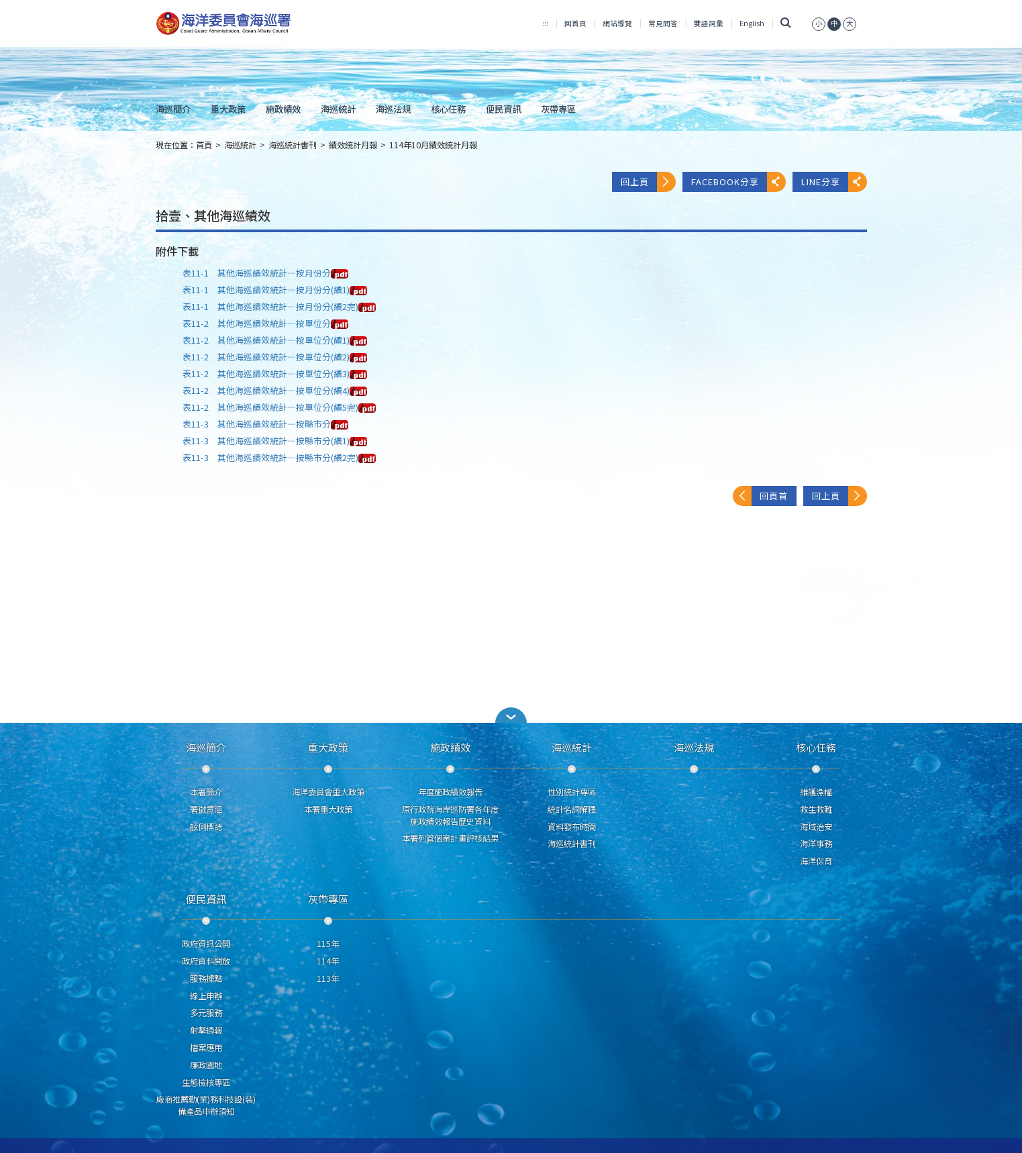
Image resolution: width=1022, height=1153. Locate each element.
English (751, 23)
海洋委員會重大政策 (328, 792)
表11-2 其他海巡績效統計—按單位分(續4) (275, 390)
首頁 (204, 145)
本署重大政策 (328, 809)
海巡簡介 (173, 108)
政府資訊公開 (206, 944)
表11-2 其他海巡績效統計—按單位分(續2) (275, 356)
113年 (328, 978)
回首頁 (575, 23)
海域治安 (816, 827)
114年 (328, 961)
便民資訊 (503, 108)
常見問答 (663, 23)
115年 (328, 944)
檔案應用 (206, 1048)
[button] (511, 715)
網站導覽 (617, 23)
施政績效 (283, 108)
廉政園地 (206, 1065)
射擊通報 (206, 1030)
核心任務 (448, 108)
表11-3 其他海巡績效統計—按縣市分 (265, 423)
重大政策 (228, 108)
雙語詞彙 (708, 23)
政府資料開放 (206, 961)
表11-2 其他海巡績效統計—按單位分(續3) (275, 373)
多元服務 (206, 1013)
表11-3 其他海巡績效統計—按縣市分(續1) (275, 440)
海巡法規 (393, 108)
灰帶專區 (558, 108)
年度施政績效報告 (450, 792)
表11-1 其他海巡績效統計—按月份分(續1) (275, 289)
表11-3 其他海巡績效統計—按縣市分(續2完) (279, 457)
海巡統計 (338, 108)
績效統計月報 (353, 145)
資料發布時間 (572, 827)
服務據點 (206, 978)
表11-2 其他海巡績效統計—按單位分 (265, 323)
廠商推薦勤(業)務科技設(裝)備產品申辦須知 (206, 1105)
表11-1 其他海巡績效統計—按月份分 (265, 272)
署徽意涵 (206, 809)
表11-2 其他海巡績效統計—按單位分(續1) (275, 340)
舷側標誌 (206, 827)
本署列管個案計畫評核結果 (450, 838)
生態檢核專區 (206, 1082)
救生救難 (816, 809)
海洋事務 (816, 844)
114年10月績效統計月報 (433, 145)
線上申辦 (206, 996)
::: (545, 23)
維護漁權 (816, 792)
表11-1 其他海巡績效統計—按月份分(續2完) (279, 306)
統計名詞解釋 (572, 809)
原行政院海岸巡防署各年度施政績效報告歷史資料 (450, 815)
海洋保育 (816, 861)
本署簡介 (206, 792)
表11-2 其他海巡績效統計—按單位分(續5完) (279, 407)
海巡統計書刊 (292, 145)
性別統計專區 (572, 792)
